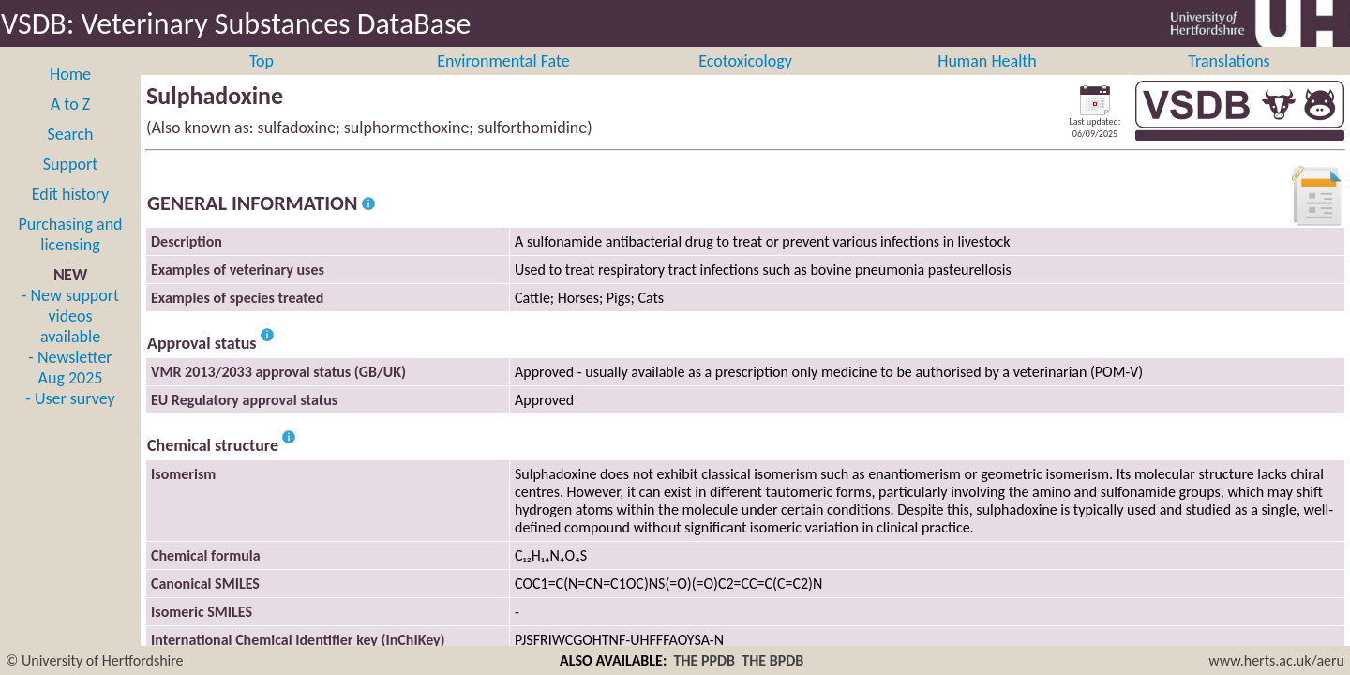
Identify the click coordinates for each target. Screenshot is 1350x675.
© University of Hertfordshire (95, 660)
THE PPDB (705, 660)
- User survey (69, 419)
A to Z (70, 124)
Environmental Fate (503, 81)
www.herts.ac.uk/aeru (1276, 660)
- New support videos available (70, 337)
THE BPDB (772, 660)
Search (71, 154)
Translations (1228, 81)
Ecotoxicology (745, 81)
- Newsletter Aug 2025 (70, 388)
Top (261, 81)
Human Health (987, 81)
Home (70, 94)
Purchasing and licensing (70, 255)
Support (70, 184)
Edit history (71, 214)
